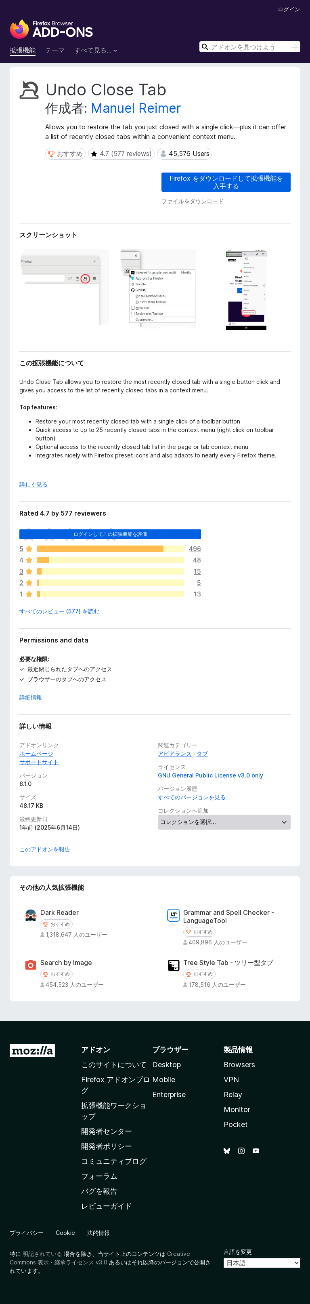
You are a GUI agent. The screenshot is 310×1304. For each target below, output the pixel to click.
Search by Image (66, 963)
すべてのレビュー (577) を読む (59, 611)
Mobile (163, 1079)
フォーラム (99, 1176)
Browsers (239, 1064)
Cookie (65, 1232)
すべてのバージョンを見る (192, 797)
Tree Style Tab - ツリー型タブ (228, 963)
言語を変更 (238, 1251)
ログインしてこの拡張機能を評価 (110, 534)
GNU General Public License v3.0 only (210, 775)
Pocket (236, 1124)
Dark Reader (59, 912)
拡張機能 (23, 50)
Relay (233, 1094)
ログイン (289, 9)
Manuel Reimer (136, 108)
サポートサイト (39, 761)
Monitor (237, 1109)
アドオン (95, 1049)
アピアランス (175, 753)
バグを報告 (99, 1191)
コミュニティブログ (114, 1161)
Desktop (166, 1064)
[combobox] (249, 46)
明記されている (42, 1253)
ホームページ (36, 753)
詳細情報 (30, 697)
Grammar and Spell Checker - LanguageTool (228, 916)
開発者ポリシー (106, 1146)
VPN (231, 1079)
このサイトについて (114, 1064)
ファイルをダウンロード (192, 201)
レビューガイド (106, 1206)
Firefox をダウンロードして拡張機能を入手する (226, 182)
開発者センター (106, 1131)
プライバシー (27, 1232)
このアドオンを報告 (44, 849)
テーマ (55, 50)
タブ (202, 753)
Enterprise (169, 1094)
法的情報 (98, 1232)
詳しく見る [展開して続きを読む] (33, 484)
